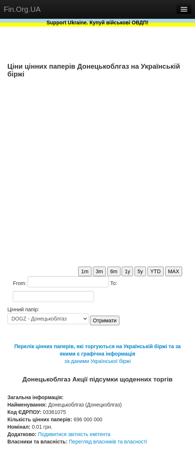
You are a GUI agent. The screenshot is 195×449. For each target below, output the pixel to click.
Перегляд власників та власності (108, 442)
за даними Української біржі (97, 361)
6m (113, 271)
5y (140, 271)
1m (84, 271)
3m (99, 271)
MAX (173, 271)
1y (127, 271)
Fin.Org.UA (22, 9)
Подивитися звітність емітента (74, 434)
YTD (155, 271)
